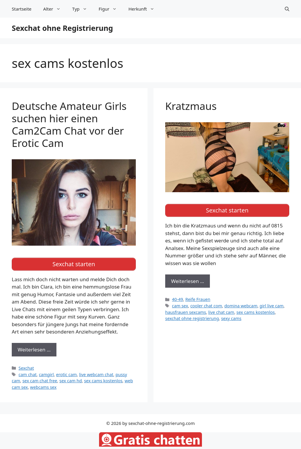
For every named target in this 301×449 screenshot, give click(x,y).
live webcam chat (96, 374)
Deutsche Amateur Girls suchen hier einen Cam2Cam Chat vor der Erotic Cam (69, 124)
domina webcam (240, 306)
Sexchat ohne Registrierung (62, 28)
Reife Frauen (197, 299)
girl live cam (271, 306)
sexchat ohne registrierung (192, 318)
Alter (54, 9)
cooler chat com (206, 306)
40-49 (177, 299)
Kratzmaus (191, 106)
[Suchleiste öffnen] (287, 9)
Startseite (21, 9)
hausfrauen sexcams (185, 312)
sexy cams (231, 318)
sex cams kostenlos (103, 380)
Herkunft (144, 9)
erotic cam (66, 374)
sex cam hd (70, 380)
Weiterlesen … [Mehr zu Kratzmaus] (187, 281)
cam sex (180, 306)
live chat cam (221, 312)
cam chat (27, 374)
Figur (111, 9)
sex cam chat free (39, 380)
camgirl (46, 374)
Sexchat (26, 368)
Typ (82, 9)
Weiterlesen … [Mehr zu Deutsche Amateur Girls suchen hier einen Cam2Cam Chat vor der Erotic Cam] (34, 349)
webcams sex (43, 387)
